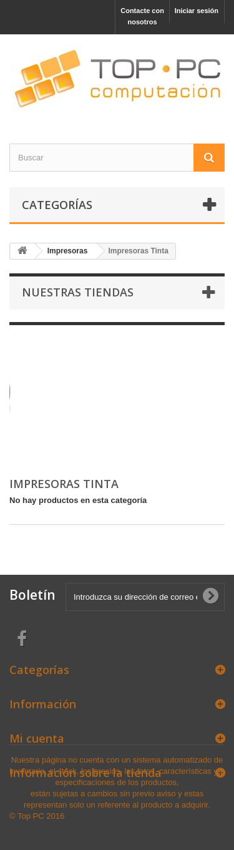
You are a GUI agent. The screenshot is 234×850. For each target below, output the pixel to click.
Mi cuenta (36, 738)
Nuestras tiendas (78, 292)
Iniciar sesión (196, 10)
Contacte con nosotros (142, 16)
